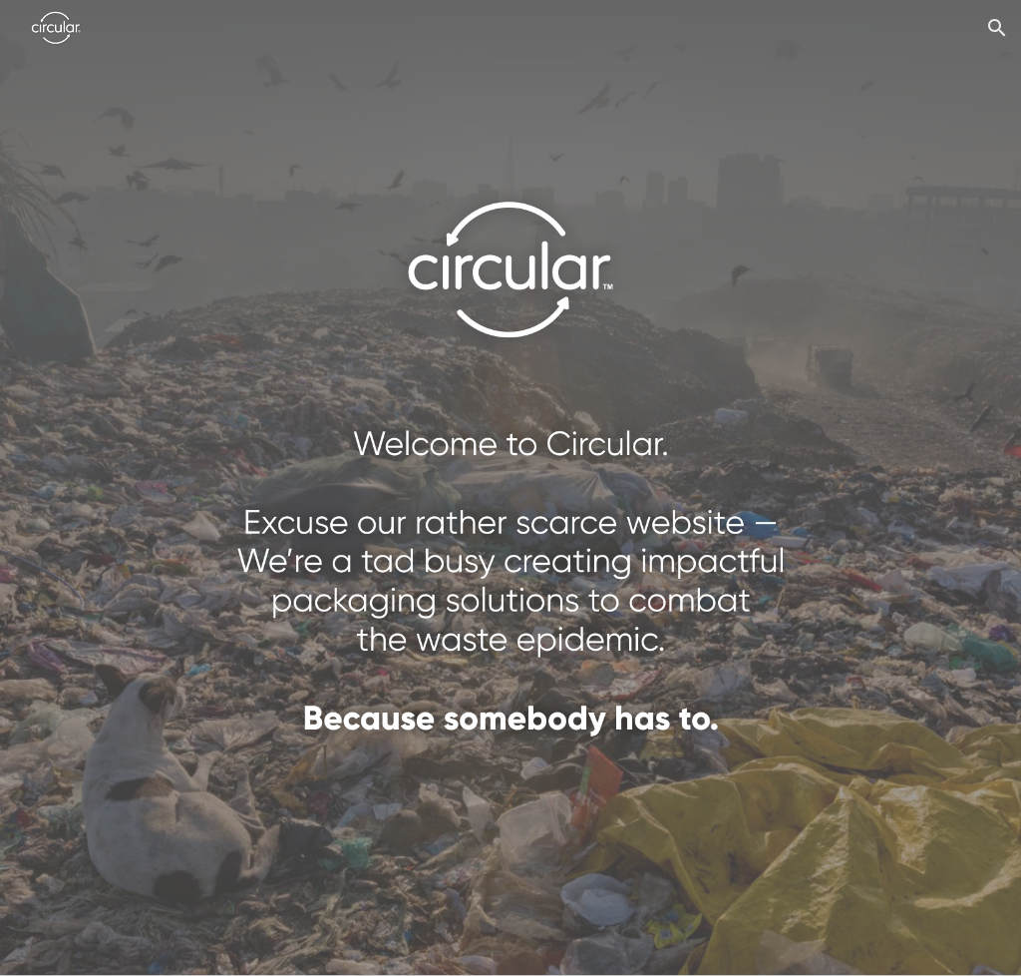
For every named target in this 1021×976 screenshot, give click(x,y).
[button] (997, 28)
